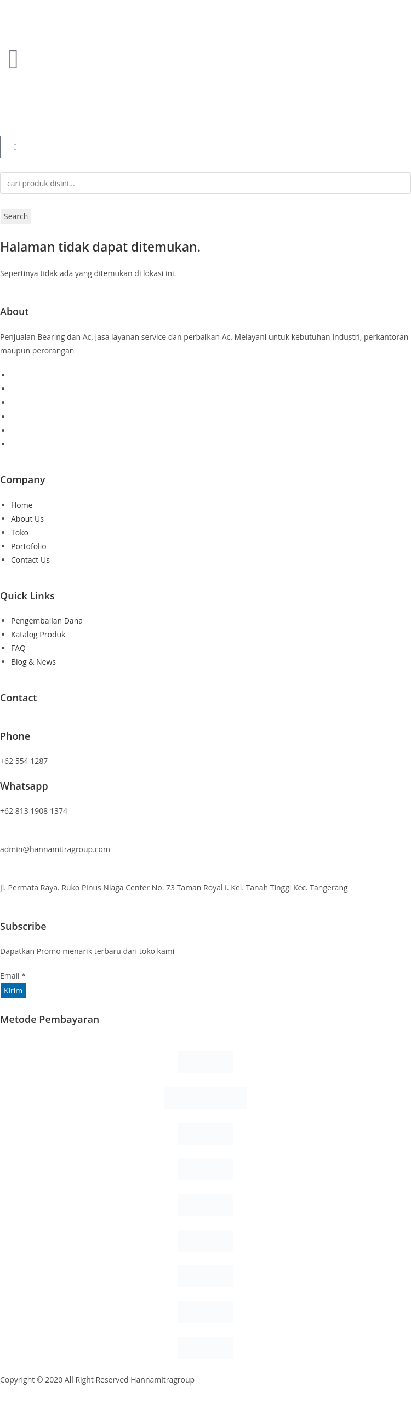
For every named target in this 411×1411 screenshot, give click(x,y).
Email (13, 975)
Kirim (13, 990)
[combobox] (205, 183)
